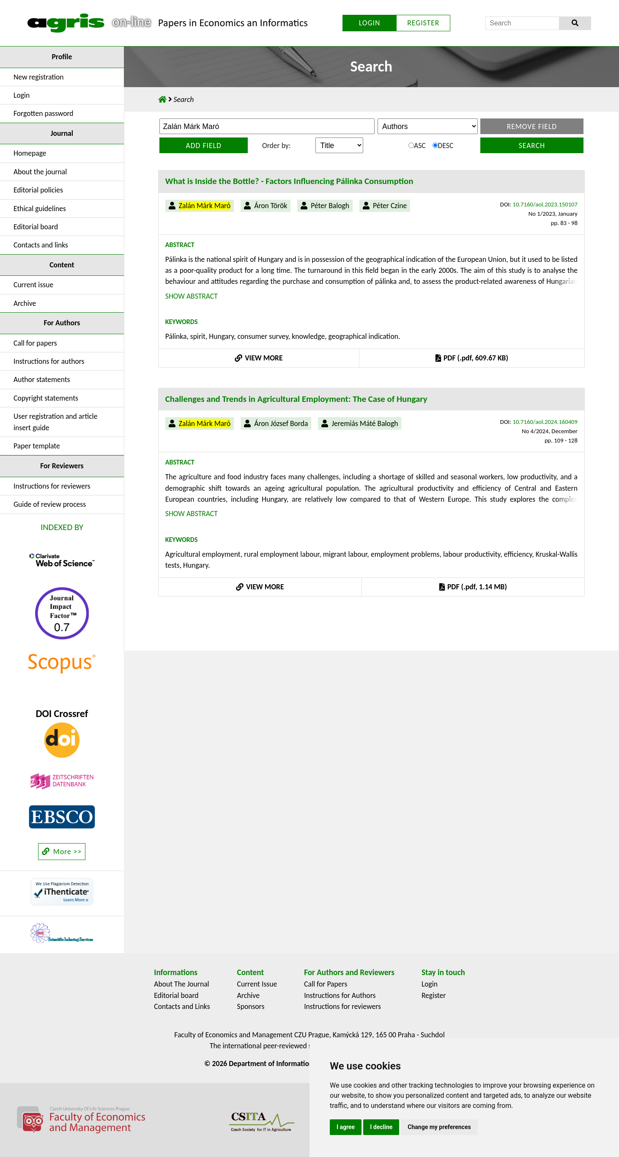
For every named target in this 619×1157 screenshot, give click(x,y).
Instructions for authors (49, 361)
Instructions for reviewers (52, 486)
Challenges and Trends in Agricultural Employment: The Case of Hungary (296, 398)
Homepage (30, 153)
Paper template (37, 446)
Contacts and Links (182, 1006)
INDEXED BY (62, 527)
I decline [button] (381, 1127)
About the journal (40, 171)
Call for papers (35, 343)
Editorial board (36, 226)
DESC (443, 145)
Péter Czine (390, 205)
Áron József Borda (281, 423)
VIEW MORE (259, 358)
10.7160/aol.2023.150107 (545, 204)
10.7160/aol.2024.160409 (545, 422)
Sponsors (251, 1006)
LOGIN (370, 22)
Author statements (42, 379)
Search (532, 145)
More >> (62, 851)
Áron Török (270, 205)
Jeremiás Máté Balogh (364, 423)
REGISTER (423, 22)
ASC (417, 145)
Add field (204, 145)
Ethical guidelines (40, 208)
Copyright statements (46, 398)
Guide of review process (50, 504)
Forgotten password (44, 113)
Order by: (276, 145)
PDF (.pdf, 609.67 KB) (471, 358)
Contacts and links (41, 245)
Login (22, 95)
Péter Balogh (330, 205)
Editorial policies (38, 190)
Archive (25, 303)
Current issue (33, 284)
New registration (39, 77)
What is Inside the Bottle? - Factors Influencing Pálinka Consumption (289, 181)
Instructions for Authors (339, 995)
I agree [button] (346, 1127)
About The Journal (181, 984)
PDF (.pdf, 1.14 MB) (473, 586)
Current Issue (257, 984)
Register (434, 995)
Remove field (532, 126)
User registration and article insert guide (55, 422)
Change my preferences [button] (439, 1127)
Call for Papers (325, 984)
